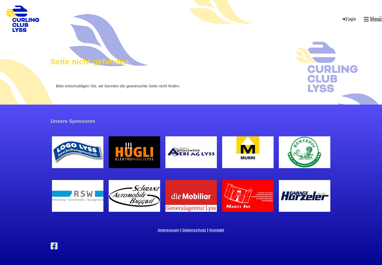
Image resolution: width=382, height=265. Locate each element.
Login (349, 19)
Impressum (168, 230)
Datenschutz (194, 230)
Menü (373, 19)
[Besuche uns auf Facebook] (54, 246)
